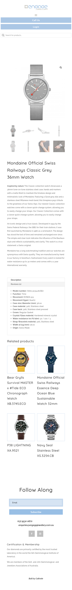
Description (16, 280)
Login (36, 26)
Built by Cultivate (36, 578)
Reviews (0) (16, 284)
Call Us (36, 20)
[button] (61, 67)
